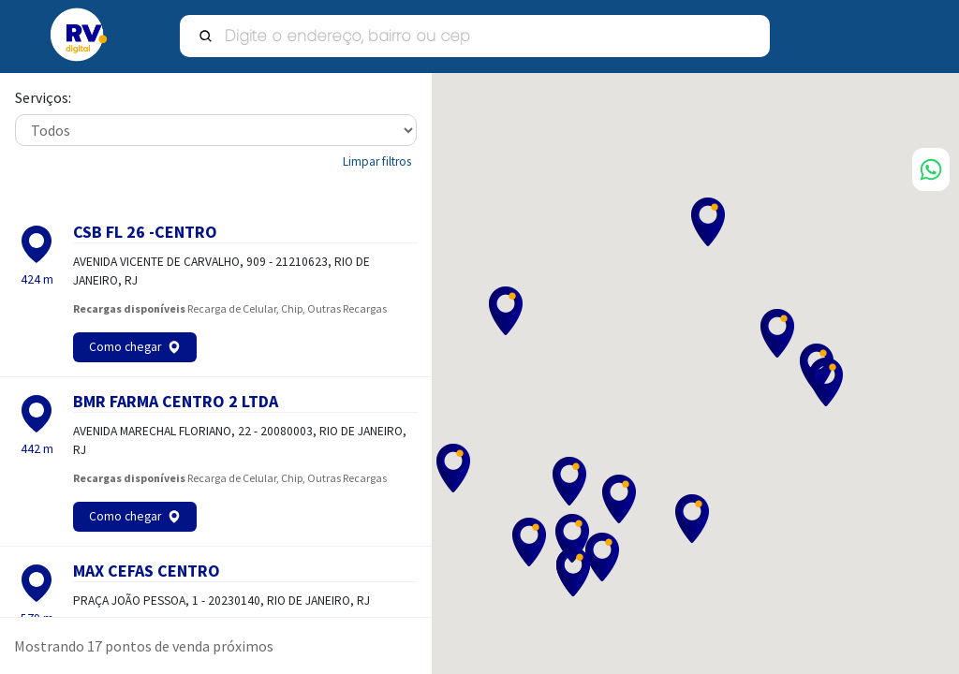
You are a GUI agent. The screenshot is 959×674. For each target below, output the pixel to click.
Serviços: (43, 98)
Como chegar (125, 347)
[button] (778, 333)
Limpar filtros (377, 161)
